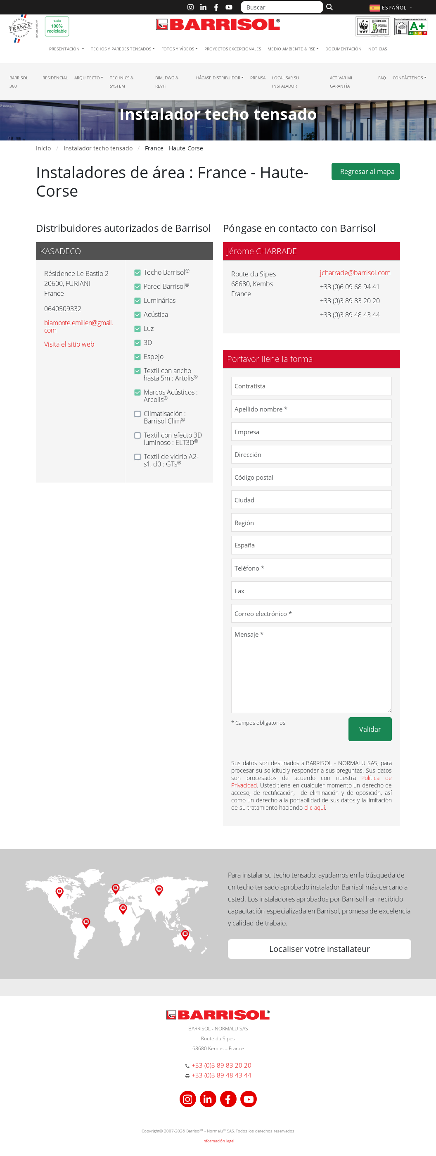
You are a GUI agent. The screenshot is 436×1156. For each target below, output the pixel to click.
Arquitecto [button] (87, 78)
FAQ (382, 78)
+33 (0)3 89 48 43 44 (221, 1075)
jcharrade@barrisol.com (355, 272)
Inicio (43, 148)
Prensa (257, 78)
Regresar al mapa (366, 171)
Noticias (377, 49)
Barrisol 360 (18, 82)
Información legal (218, 1141)
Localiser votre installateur (319, 948)
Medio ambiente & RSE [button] (291, 49)
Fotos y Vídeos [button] (177, 49)
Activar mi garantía (341, 82)
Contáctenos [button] (408, 78)
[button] (391, 7)
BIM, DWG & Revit (166, 82)
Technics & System (121, 82)
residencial (55, 78)
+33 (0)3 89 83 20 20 (221, 1065)
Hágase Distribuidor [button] (218, 78)
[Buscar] (282, 7)
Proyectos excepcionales (232, 49)
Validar (370, 729)
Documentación (343, 49)
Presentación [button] (65, 49)
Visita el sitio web (69, 344)
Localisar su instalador (285, 82)
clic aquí (314, 807)
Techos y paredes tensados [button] (121, 49)
